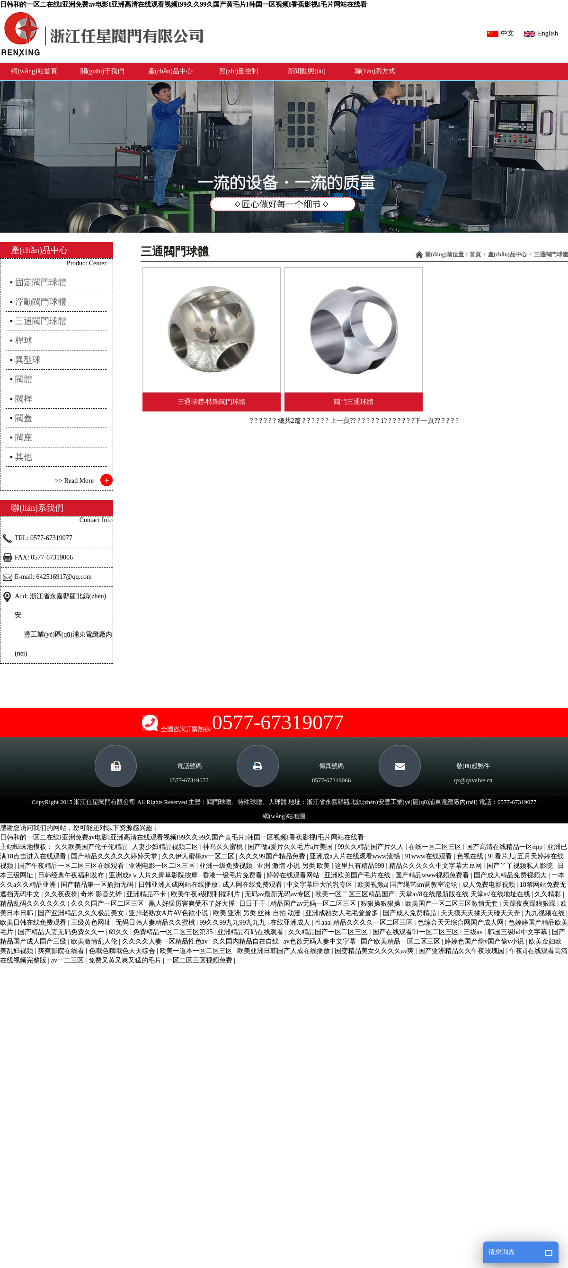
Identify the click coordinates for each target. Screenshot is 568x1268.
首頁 (475, 254)
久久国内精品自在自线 (247, 941)
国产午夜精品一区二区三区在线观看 (72, 865)
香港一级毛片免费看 (233, 875)
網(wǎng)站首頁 (34, 71)
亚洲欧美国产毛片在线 (358, 875)
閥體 (23, 379)
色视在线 (471, 856)
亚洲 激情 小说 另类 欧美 (294, 865)
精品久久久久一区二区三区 (374, 922)
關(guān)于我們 (102, 71)
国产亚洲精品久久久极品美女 (82, 913)
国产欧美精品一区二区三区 (401, 941)
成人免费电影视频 (489, 884)
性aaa (322, 922)
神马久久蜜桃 (224, 846)
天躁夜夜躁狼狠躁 (530, 903)
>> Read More (74, 480)
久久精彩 (548, 894)
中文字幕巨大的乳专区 (320, 884)
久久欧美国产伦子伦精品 (92, 846)
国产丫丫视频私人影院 (521, 865)
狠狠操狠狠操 (381, 903)
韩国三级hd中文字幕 (518, 932)
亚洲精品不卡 (147, 894)
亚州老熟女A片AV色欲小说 (169, 913)
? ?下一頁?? (424, 420)
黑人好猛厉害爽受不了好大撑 (193, 903)
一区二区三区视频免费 (200, 960)
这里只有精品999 (360, 865)
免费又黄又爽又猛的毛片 (126, 960)
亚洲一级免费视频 (226, 865)
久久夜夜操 (61, 894)
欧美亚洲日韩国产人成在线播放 (284, 950)
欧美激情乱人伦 (95, 941)
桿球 (23, 340)
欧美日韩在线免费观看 (34, 922)
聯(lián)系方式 (375, 71)
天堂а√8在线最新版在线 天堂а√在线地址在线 (465, 894)
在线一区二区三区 (435, 846)
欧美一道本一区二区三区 (197, 950)
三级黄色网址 (92, 922)
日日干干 (253, 903)
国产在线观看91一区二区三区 (417, 932)
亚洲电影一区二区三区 (163, 865)
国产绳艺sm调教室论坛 (424, 884)
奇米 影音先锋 (102, 894)
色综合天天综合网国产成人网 (461, 922)
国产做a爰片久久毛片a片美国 (291, 846)
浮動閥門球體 (40, 301)
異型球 (28, 360)
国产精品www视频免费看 (433, 875)
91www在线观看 (429, 856)
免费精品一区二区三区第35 (173, 932)
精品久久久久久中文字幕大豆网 (436, 865)
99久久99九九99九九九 (233, 922)
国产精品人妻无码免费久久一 (62, 932)
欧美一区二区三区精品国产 (356, 894)
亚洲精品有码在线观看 (251, 932)
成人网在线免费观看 (253, 884)
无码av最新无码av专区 (278, 894)
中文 (500, 33)
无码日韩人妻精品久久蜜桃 (156, 922)
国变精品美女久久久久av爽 (375, 950)
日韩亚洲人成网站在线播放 (179, 884)
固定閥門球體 (40, 282)
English (541, 33)
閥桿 (23, 398)
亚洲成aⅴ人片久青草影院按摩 (154, 875)
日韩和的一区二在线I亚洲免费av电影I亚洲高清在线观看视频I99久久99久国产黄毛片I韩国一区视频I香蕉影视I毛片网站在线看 (183, 4)
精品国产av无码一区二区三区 (314, 903)
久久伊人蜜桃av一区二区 (199, 856)
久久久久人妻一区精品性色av (166, 941)
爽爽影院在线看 (62, 950)
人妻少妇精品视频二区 (166, 846)
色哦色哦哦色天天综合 (123, 950)
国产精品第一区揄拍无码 (98, 884)
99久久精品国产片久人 (371, 846)
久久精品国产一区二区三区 (329, 932)
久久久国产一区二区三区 (108, 903)
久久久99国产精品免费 (273, 856)
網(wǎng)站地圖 (284, 816)
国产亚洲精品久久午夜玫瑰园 (462, 950)
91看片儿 (501, 856)
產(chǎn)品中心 (170, 71)
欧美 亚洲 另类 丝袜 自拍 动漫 (257, 913)
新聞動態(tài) (306, 71)
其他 (23, 457)
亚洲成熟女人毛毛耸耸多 (342, 913)
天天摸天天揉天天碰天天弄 (481, 913)
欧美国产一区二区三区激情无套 (452, 903)
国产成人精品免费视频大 (511, 875)
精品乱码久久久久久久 (34, 903)
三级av (474, 932)
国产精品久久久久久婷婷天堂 (115, 856)
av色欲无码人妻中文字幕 (320, 941)
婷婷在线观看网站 (293, 875)
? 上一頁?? (342, 420)
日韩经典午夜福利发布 (72, 875)
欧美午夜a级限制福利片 (206, 894)
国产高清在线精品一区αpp (505, 846)
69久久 (120, 932)
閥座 (23, 437)
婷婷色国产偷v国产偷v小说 (485, 941)
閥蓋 (23, 418)
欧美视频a (372, 884)
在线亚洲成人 (291, 922)
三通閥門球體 (551, 254)
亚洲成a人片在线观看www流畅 (355, 856)
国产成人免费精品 (410, 913)
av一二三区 (68, 960)
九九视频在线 (546, 913)
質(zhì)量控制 (238, 71)
